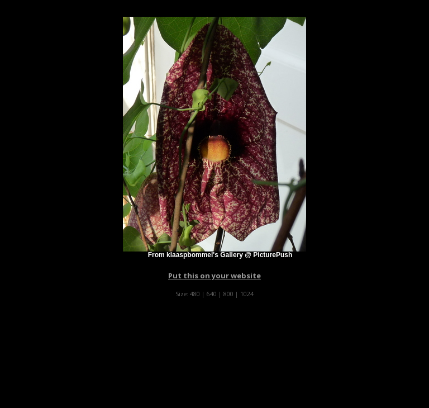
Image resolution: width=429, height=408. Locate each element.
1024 (247, 294)
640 (212, 294)
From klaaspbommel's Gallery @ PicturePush (220, 255)
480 (195, 294)
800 (228, 294)
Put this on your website (214, 276)
